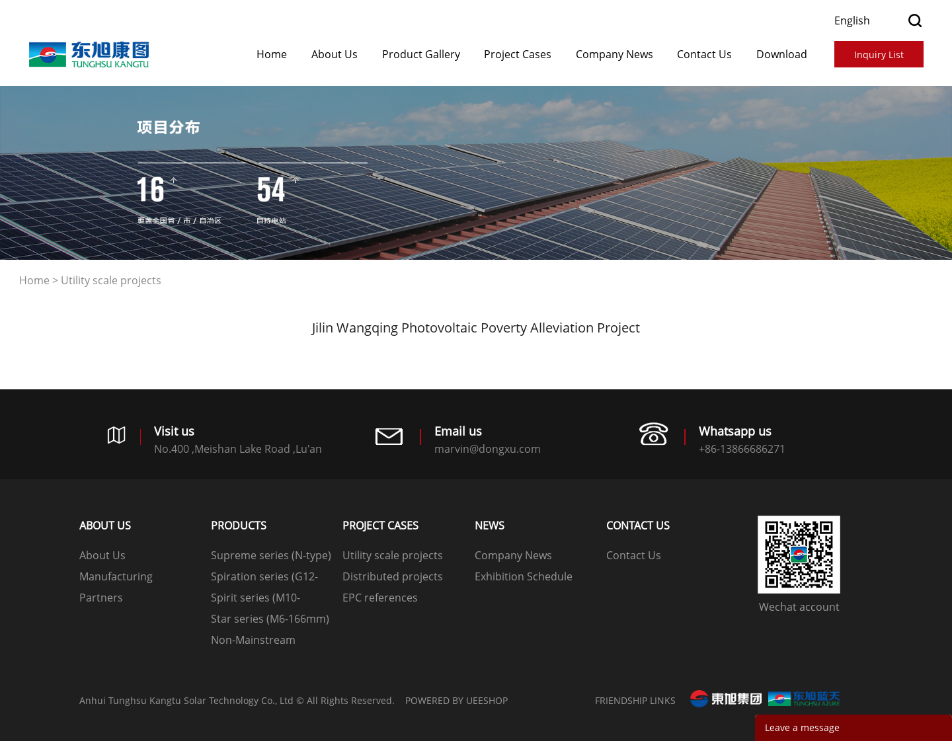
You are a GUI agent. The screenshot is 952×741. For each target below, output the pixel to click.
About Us (334, 54)
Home (272, 54)
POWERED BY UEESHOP (456, 700)
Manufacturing (116, 576)
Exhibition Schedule (524, 576)
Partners (101, 597)
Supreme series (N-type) (271, 555)
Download (781, 54)
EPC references (380, 597)
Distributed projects (392, 576)
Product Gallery (421, 54)
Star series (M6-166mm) (270, 618)
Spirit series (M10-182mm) (255, 599)
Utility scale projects (111, 280)
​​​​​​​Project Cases (517, 54)
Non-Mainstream (253, 640)
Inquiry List (879, 54)
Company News (614, 54)
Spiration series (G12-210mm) (264, 578)
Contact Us (704, 54)
